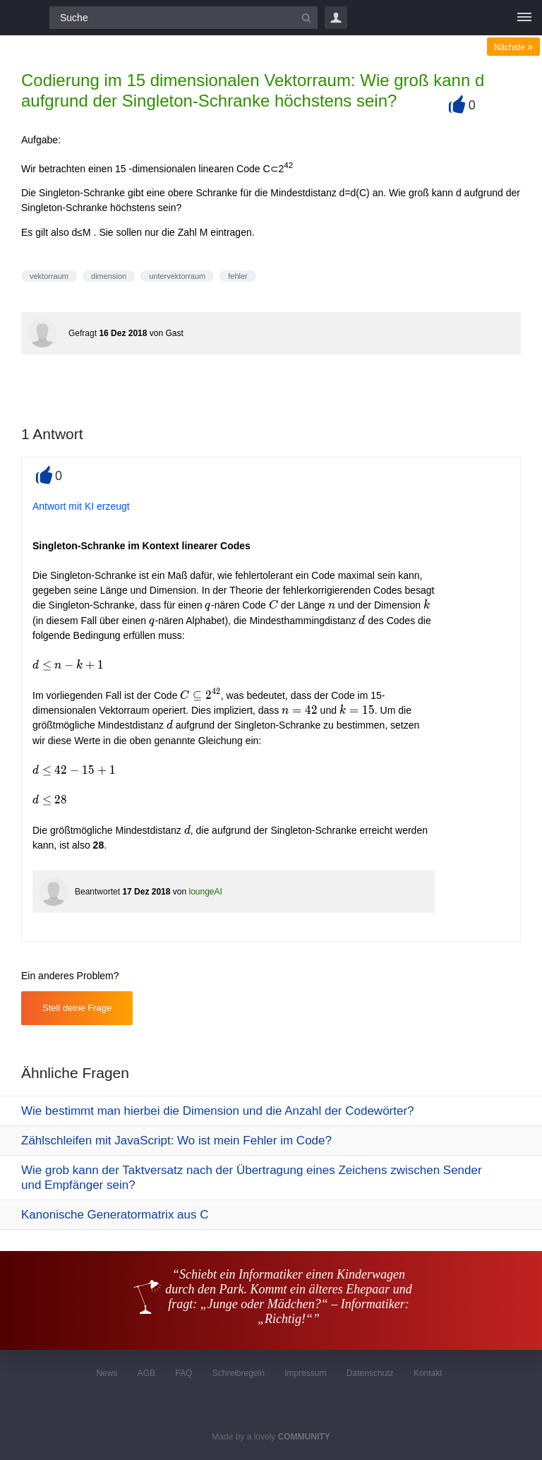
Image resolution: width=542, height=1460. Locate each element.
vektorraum (49, 276)
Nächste (513, 47)
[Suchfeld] (183, 17)
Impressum (305, 1373)
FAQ (183, 1373)
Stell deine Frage (77, 1008)
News (106, 1373)
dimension (108, 276)
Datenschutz (370, 1373)
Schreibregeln (238, 1373)
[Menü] (524, 17)
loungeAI (205, 892)
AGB (146, 1373)
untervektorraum (177, 276)
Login (336, 17)
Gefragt (82, 333)
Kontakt (428, 1373)
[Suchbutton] (306, 17)
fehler (238, 276)
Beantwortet (97, 892)
